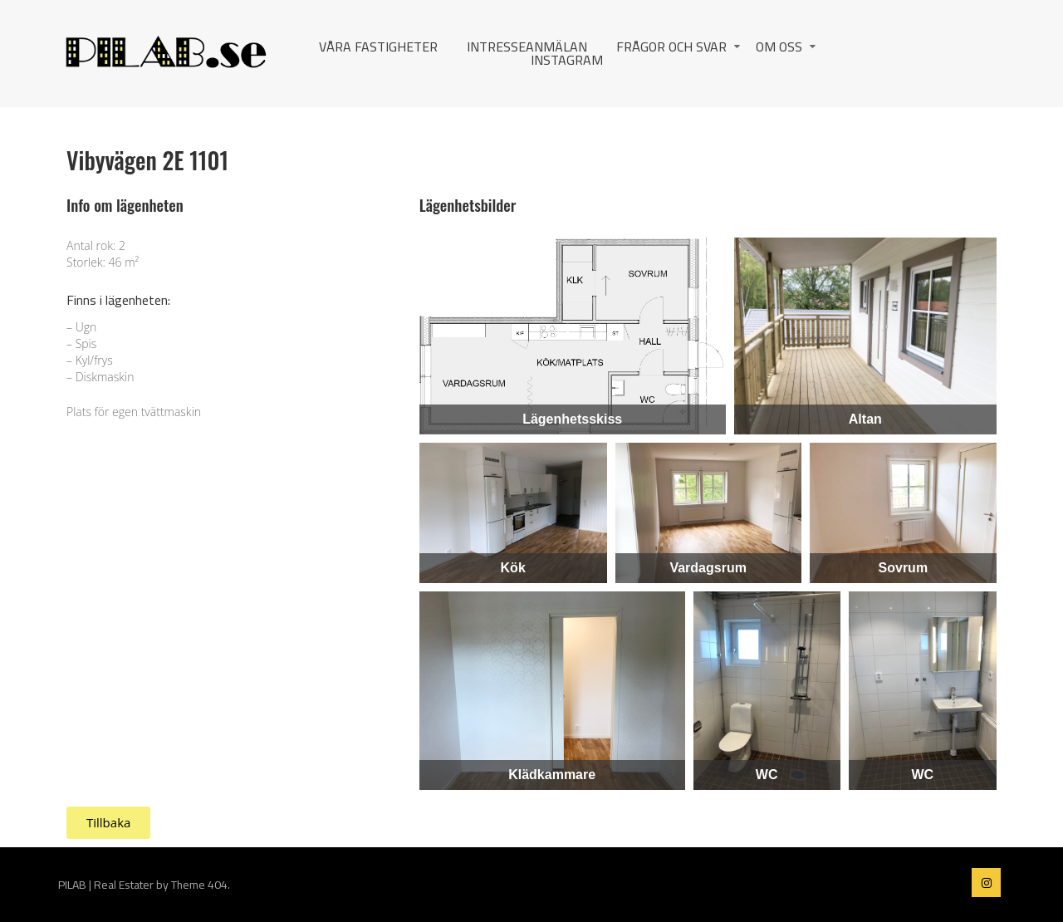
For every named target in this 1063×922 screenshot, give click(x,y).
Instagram (567, 59)
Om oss (779, 46)
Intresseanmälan (527, 46)
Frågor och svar (671, 46)
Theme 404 (199, 884)
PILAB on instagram (986, 882)
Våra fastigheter (378, 46)
